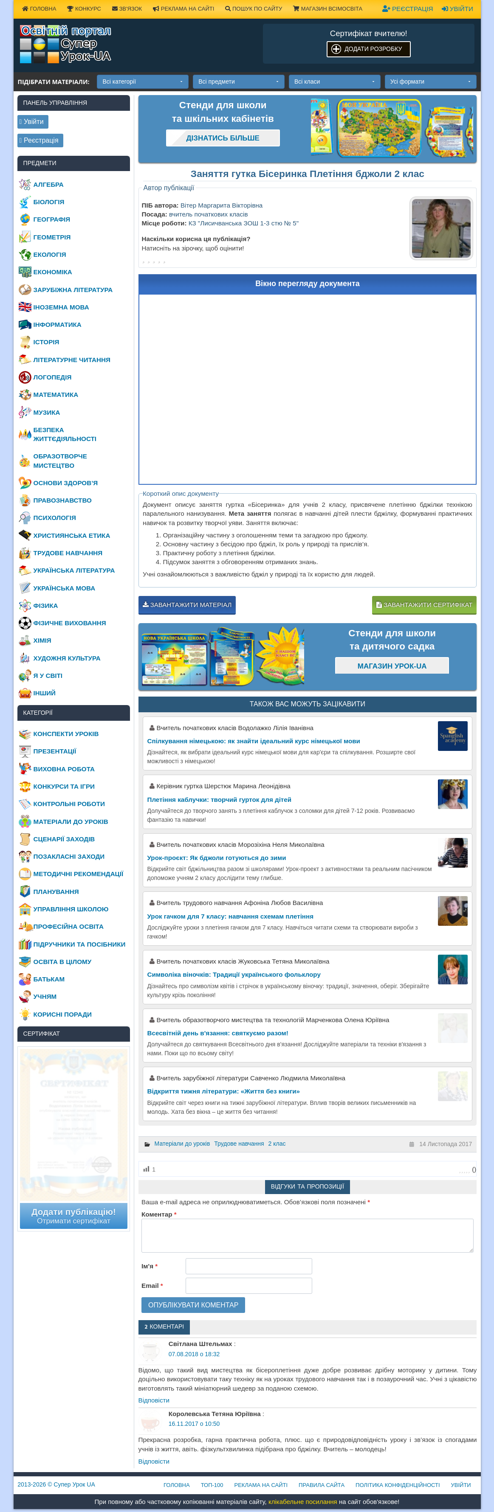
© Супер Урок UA (56, 1484)
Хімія (42, 640)
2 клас (277, 1143)
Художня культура (67, 658)
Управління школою (71, 909)
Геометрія (52, 237)
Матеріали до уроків (182, 1143)
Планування (56, 891)
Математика (56, 394)
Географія (52, 219)
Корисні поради (63, 1014)
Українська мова (65, 588)
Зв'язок (127, 9)
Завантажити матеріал (187, 604)
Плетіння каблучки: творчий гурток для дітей (219, 799)
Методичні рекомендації (79, 873)
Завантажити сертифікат (424, 604)
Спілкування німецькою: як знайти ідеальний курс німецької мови (253, 741)
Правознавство (63, 500)
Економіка (53, 271)
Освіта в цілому (63, 961)
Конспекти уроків (66, 733)
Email (152, 1285)
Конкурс (84, 9)
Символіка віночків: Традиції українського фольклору (234, 974)
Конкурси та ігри (64, 786)
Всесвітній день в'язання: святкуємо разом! (217, 1033)
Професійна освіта (69, 926)
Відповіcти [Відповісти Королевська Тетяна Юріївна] (154, 1461)
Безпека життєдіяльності (65, 434)
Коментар (158, 1214)
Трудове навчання (239, 1143)
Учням (45, 996)
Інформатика (58, 324)
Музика (47, 412)
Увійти (457, 8)
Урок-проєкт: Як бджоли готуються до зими (216, 857)
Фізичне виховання (70, 623)
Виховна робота (64, 769)
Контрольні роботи (69, 803)
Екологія (50, 254)
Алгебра (49, 184)
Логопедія (53, 377)
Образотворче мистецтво (60, 460)
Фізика (46, 605)
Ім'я (149, 1266)
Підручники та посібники (80, 944)
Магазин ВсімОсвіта (327, 9)
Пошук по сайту (253, 9)
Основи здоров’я (66, 482)
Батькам (49, 979)
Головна (39, 9)
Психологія (55, 517)
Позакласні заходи (69, 856)
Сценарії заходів (64, 839)
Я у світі (48, 675)
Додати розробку (373, 48)
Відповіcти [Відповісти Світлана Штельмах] (154, 1400)
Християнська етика (72, 535)
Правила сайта (321, 1485)
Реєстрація (407, 8)
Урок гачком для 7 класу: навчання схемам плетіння (230, 916)
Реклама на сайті (183, 9)
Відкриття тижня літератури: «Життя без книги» (223, 1091)
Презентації (55, 751)
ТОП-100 (212, 1485)
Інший (45, 693)
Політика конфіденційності (398, 1485)
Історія (46, 342)
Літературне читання (72, 359)
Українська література (74, 570)
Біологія (49, 201)
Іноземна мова (61, 307)
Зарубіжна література (73, 289)
